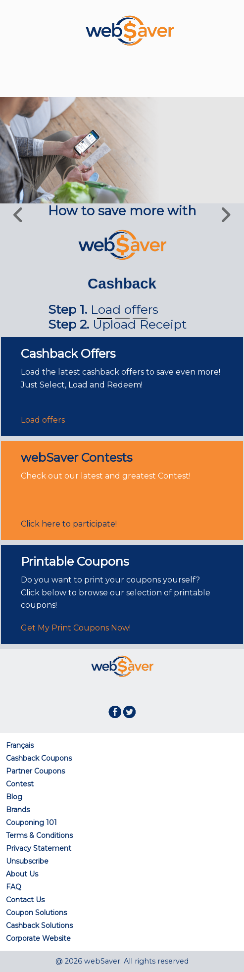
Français (20, 745)
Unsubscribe (27, 861)
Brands (18, 809)
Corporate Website (38, 938)
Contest (20, 783)
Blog (14, 796)
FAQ (13, 886)
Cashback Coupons (39, 758)
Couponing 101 (31, 822)
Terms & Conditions (39, 835)
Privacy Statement (38, 848)
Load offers (43, 420)
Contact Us (25, 899)
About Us (22, 874)
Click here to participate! (69, 524)
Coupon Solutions (36, 912)
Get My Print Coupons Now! (76, 627)
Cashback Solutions (39, 925)
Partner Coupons (35, 771)
